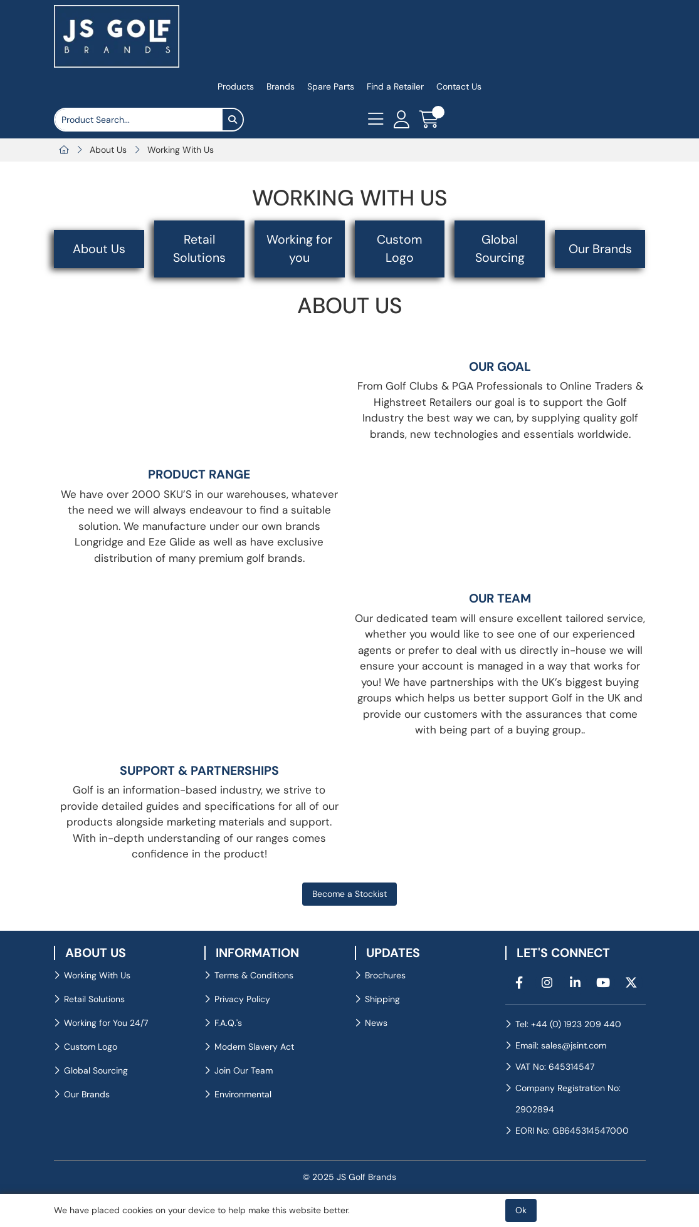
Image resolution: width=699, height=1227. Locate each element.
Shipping (382, 999)
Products (236, 86)
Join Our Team (243, 1070)
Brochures (385, 975)
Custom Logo (399, 249)
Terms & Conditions (253, 975)
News (376, 1022)
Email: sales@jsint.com (560, 1045)
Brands (280, 86)
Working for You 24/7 (106, 1022)
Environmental (242, 1094)
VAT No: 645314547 (554, 1066)
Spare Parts (330, 86)
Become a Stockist (349, 893)
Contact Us (458, 86)
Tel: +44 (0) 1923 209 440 (568, 1024)
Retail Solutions (199, 249)
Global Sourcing (500, 249)
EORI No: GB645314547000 (572, 1130)
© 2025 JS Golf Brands (349, 1177)
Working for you (299, 249)
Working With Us (180, 149)
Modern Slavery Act (254, 1046)
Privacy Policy (242, 999)
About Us (108, 149)
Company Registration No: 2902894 (568, 1098)
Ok (521, 1210)
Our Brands (600, 249)
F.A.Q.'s (228, 1022)
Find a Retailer (395, 86)
